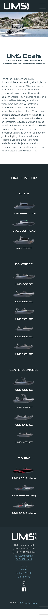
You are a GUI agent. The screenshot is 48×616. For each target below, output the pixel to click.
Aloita (24, 566)
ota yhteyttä (10, 136)
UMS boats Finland (28, 603)
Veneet (24, 569)
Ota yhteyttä (24, 576)
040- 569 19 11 (24, 559)
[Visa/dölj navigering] (42, 6)
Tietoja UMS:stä (24, 573)
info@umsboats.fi (24, 555)
